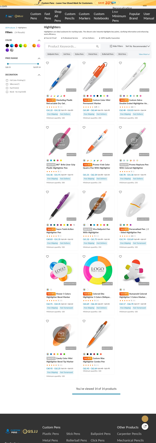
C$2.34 (94, 175)
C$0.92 (49, 373)
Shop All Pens (57, 16)
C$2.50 (107, 239)
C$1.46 (49, 175)
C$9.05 (107, 308)
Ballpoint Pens (101, 438)
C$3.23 (70, 373)
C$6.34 (94, 308)
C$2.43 (86, 373)
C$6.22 (70, 308)
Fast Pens (48, 16)
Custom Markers (84, 16)
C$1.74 (122, 239)
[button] (141, 46)
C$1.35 (57, 244)
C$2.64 (94, 110)
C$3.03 (130, 110)
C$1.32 (57, 110)
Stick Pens (73, 438)
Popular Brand (134, 16)
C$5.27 (143, 239)
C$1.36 (130, 175)
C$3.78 (107, 110)
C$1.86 (100, 175)
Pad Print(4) (14, 88)
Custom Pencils (70, 16)
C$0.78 (122, 175)
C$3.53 (137, 110)
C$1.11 (137, 175)
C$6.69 (100, 308)
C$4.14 (64, 308)
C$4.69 (86, 308)
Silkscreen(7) (14, 84)
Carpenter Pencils (129, 438)
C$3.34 (107, 175)
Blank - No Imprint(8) (18, 92)
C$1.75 (64, 110)
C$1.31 (86, 175)
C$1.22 (49, 110)
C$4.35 (57, 308)
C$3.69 (130, 239)
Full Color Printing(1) (17, 80)
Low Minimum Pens (119, 16)
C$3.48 (100, 373)
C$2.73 (70, 175)
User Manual (149, 16)
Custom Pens (35, 16)
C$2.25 (57, 373)
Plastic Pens (50, 438)
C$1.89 (70, 110)
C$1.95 (143, 175)
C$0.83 (49, 244)
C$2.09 (64, 175)
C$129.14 (37, 67)
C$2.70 (100, 110)
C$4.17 (122, 308)
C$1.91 (57, 175)
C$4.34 (143, 110)
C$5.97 (137, 308)
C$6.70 (130, 308)
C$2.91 (49, 308)
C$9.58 (143, 308)
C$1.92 (70, 244)
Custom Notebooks (101, 16)
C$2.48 (122, 110)
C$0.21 (8, 67)
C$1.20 (64, 244)
